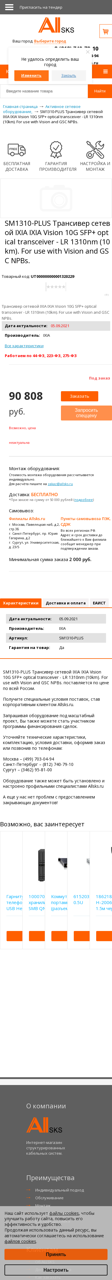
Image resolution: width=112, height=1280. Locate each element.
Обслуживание (49, 1197)
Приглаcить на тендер (41, 7)
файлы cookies (64, 1213)
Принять (56, 1254)
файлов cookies (20, 1241)
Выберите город (50, 41)
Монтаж (42, 1205)
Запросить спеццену (86, 413)
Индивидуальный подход (59, 1190)
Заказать (79, 396)
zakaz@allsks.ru (60, 483)
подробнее (83, 499)
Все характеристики (24, 345)
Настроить (55, 1270)
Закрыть (68, 75)
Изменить (31, 75)
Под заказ (99, 378)
